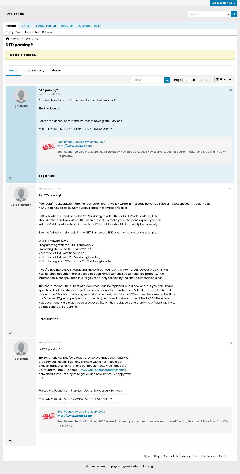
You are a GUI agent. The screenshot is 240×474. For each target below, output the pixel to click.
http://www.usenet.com (74, 146)
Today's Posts (14, 32)
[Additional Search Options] (229, 14)
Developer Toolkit (89, 26)
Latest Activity (34, 70)
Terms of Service (204, 456)
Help (157, 456)
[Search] (209, 14)
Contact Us (170, 456)
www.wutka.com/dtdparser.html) (103, 370)
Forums (11, 26)
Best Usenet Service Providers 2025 (81, 142)
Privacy (186, 456)
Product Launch (45, 26)
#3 (230, 342)
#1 (230, 90)
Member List (32, 32)
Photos (56, 70)
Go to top (226, 456)
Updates (67, 26)
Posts (13, 70)
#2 (230, 189)
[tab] (13, 71)
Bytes (148, 456)
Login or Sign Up (223, 3)
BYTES (26, 26)
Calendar (47, 32)
